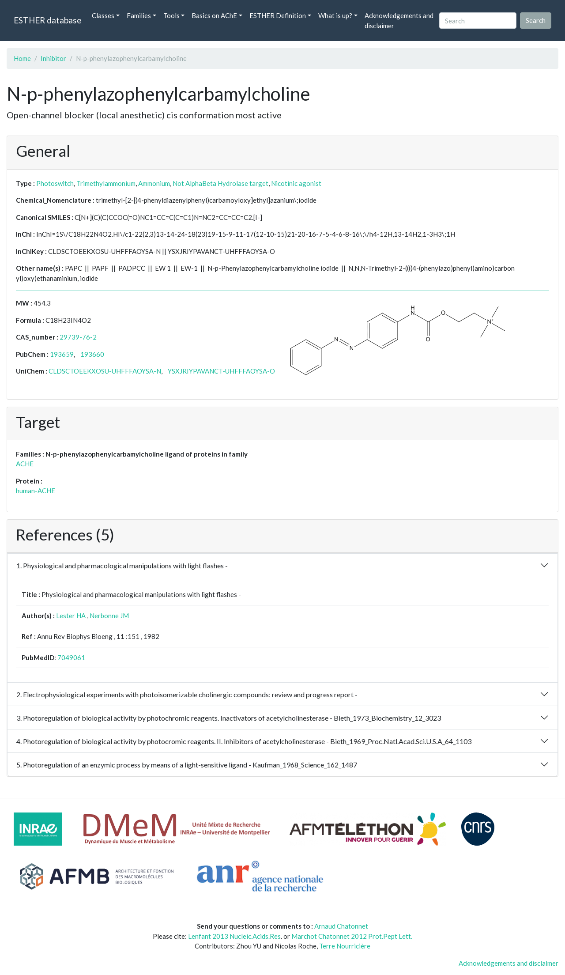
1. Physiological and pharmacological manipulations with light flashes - (122, 565)
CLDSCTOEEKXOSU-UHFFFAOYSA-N (105, 371)
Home (22, 58)
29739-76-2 (78, 337)
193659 (62, 354)
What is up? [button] (335, 15)
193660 (92, 354)
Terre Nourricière (344, 946)
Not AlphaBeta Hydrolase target (220, 183)
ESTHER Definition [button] (277, 15)
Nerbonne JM (109, 616)
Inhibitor (53, 58)
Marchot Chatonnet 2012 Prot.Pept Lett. (351, 936)
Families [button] (139, 15)
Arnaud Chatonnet (341, 926)
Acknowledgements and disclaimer (399, 20)
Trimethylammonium (106, 183)
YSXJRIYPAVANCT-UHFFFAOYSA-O (221, 371)
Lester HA (71, 616)
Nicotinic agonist (296, 183)
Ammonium (154, 183)
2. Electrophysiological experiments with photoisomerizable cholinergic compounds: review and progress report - (187, 694)
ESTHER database (47, 20)
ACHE (25, 464)
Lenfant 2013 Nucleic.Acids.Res (234, 936)
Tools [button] (171, 15)
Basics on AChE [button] (214, 15)
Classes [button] (103, 15)
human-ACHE (35, 491)
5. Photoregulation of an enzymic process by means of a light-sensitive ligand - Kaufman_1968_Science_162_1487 (186, 764)
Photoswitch (55, 183)
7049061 (71, 657)
